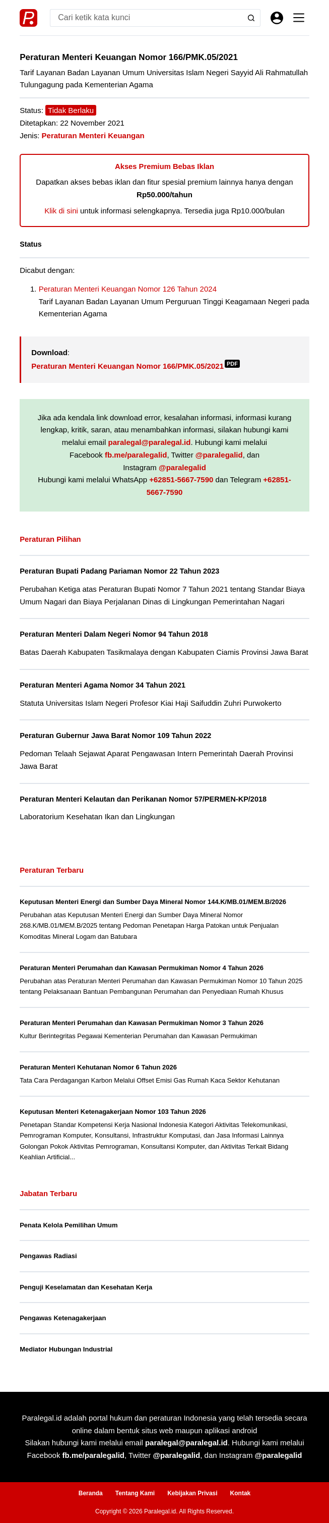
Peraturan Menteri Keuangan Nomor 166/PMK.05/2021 (135, 366)
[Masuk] (277, 18)
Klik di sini (61, 210)
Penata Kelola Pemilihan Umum (68, 1225)
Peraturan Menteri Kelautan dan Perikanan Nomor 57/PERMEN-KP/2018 (143, 799)
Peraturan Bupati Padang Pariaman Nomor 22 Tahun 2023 (119, 571)
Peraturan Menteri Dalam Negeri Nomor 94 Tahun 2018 (114, 634)
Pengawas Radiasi (48, 1256)
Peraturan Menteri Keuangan (93, 135)
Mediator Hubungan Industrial (66, 1349)
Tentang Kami (135, 1493)
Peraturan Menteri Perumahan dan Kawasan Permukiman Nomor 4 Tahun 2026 (142, 968)
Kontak (240, 1493)
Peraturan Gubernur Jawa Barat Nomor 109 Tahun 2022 (115, 735)
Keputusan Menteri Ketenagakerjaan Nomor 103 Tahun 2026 (113, 1111)
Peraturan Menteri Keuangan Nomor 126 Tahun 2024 (128, 289)
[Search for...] (146, 18)
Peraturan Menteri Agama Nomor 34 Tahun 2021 (102, 685)
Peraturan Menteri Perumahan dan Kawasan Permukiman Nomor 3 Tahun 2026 (142, 1023)
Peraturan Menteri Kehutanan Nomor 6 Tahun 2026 (98, 1067)
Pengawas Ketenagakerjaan (63, 1318)
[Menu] (298, 17)
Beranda (91, 1493)
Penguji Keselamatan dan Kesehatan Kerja (86, 1287)
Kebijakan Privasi (192, 1493)
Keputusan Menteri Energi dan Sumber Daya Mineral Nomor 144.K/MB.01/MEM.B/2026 (153, 902)
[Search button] (251, 18)
